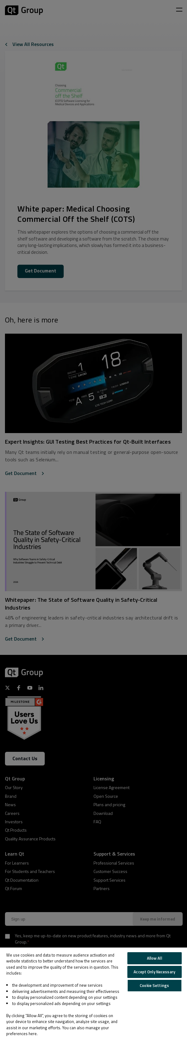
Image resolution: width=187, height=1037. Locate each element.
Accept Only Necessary (154, 972)
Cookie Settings (154, 985)
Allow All (154, 958)
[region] (93, 992)
